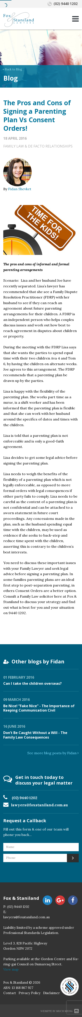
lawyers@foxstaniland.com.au (39, 805)
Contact (9, 993)
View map (11, 969)
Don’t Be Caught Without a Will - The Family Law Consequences (35, 735)
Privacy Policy (29, 993)
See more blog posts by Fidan (53, 753)
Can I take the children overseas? (32, 683)
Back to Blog (12, 69)
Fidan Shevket (19, 189)
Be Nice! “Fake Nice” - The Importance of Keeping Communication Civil (39, 708)
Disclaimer (51, 993)
